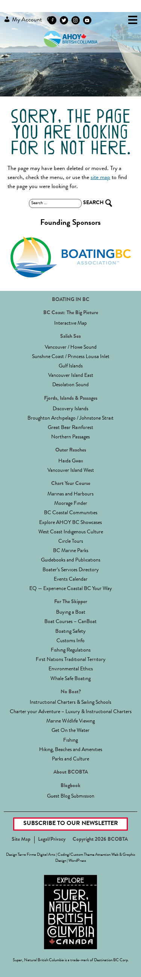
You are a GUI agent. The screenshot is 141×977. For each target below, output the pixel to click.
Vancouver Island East (70, 375)
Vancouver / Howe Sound (71, 347)
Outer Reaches (70, 450)
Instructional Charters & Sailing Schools (70, 702)
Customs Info (70, 641)
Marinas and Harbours (70, 494)
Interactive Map (70, 323)
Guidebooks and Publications (70, 560)
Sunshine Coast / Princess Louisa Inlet (70, 357)
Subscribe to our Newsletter (70, 824)
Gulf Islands (71, 366)
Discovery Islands (70, 409)
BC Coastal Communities (70, 513)
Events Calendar (71, 579)
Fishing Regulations (71, 650)
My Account (23, 19)
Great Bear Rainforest (70, 428)
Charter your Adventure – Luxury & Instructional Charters (71, 712)
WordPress (77, 861)
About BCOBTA (70, 772)
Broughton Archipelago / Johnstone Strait (70, 418)
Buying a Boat (70, 612)
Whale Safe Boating (70, 679)
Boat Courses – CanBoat (70, 622)
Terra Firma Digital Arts (36, 855)
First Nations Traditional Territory (71, 659)
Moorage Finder (70, 503)
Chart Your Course (70, 483)
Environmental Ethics (71, 669)
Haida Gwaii (70, 461)
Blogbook (70, 786)
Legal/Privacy (51, 839)
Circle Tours (70, 541)
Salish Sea (70, 336)
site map (100, 178)
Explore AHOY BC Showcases (70, 522)
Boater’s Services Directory (70, 570)
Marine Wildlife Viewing (70, 721)
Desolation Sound (70, 385)
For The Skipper (70, 602)
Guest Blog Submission (70, 796)
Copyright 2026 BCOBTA (100, 839)
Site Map (21, 839)
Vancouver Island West (70, 470)
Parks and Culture (70, 759)
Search (50, 20)
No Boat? (71, 692)
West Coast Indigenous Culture (70, 532)
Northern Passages (70, 437)
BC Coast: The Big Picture (70, 313)
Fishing (70, 740)
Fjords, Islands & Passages (70, 398)
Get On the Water (70, 730)
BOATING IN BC (70, 300)
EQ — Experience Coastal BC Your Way (70, 589)
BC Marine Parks (70, 551)
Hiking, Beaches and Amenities (70, 750)
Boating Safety (70, 631)
